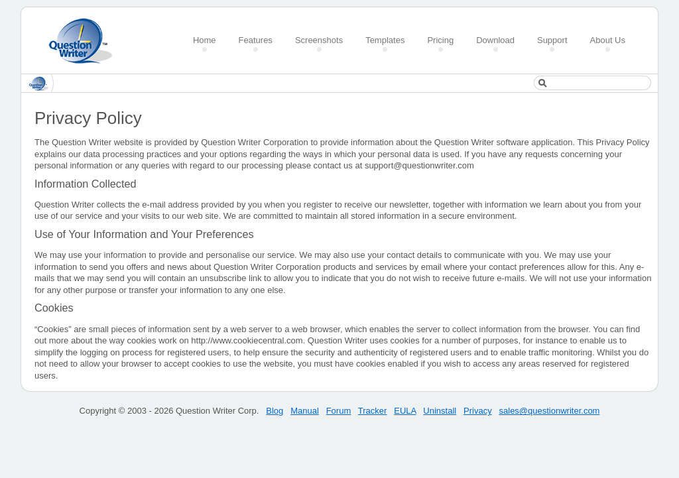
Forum (338, 411)
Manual (304, 411)
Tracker (372, 411)
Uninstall (439, 411)
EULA (405, 411)
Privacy (477, 411)
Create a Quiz (85, 40)
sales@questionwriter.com (549, 411)
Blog (274, 411)
